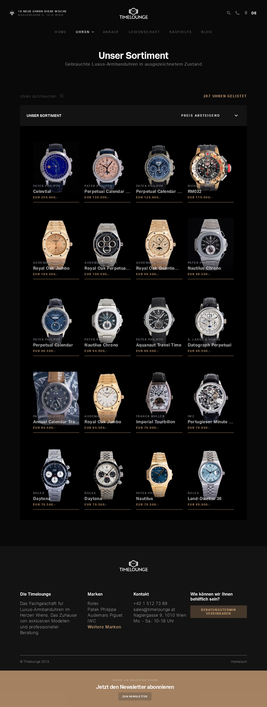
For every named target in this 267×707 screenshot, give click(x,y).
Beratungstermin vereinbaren (218, 611)
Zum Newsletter (137, 696)
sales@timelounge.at (154, 609)
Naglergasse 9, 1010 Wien (160, 615)
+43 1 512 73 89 (150, 603)
